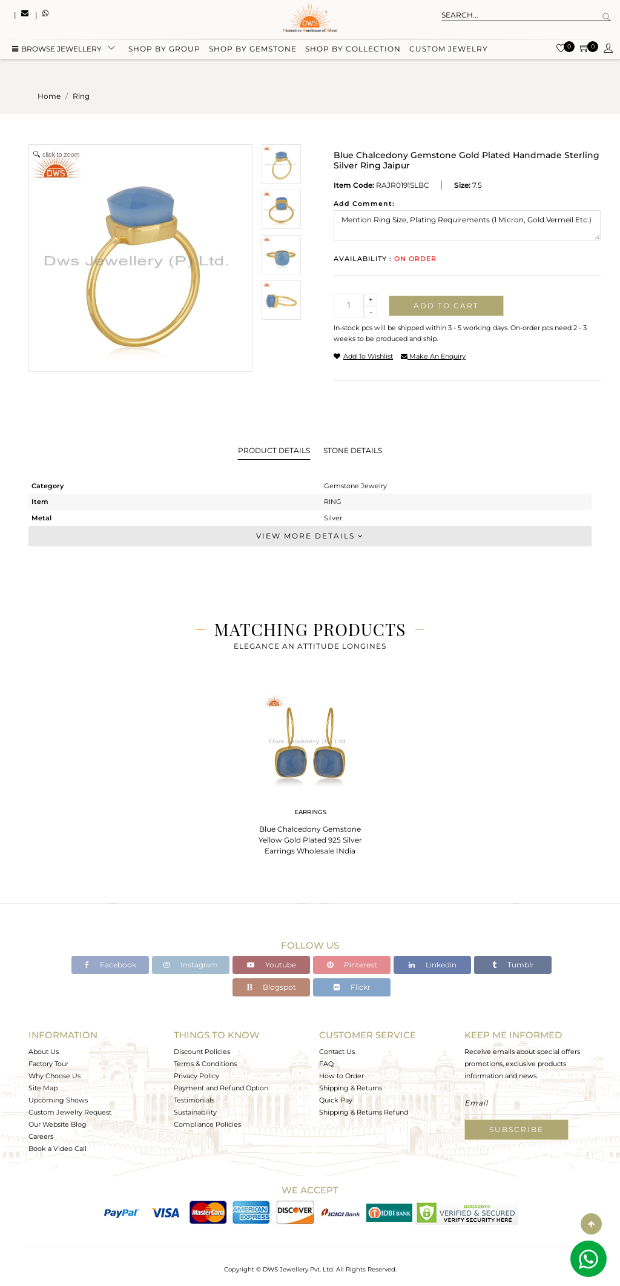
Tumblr (513, 964)
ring (81, 96)
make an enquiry (433, 356)
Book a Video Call (57, 1148)
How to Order (341, 1076)
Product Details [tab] (274, 450)
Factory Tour (48, 1063)
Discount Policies (202, 1051)
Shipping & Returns (350, 1088)
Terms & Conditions (205, 1063)
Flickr (352, 987)
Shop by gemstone (253, 50)
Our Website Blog (57, 1124)
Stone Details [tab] (352, 450)
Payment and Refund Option (221, 1088)
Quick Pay (335, 1100)
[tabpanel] (310, 770)
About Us (43, 1051)
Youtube (271, 964)
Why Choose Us (54, 1076)
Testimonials (194, 1100)
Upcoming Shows (58, 1100)
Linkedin (433, 964)
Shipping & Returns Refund (363, 1112)
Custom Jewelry (448, 50)
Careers (40, 1136)
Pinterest (352, 964)
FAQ (326, 1063)
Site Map (43, 1088)
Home (49, 96)
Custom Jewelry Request (69, 1112)
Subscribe (516, 1129)
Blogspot (271, 987)
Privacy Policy (196, 1076)
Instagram (190, 964)
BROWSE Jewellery (57, 50)
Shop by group (164, 50)
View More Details (310, 535)
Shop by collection (353, 50)
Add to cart (446, 305)
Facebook (110, 964)
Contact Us (337, 1051)
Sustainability (195, 1112)
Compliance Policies (207, 1124)
